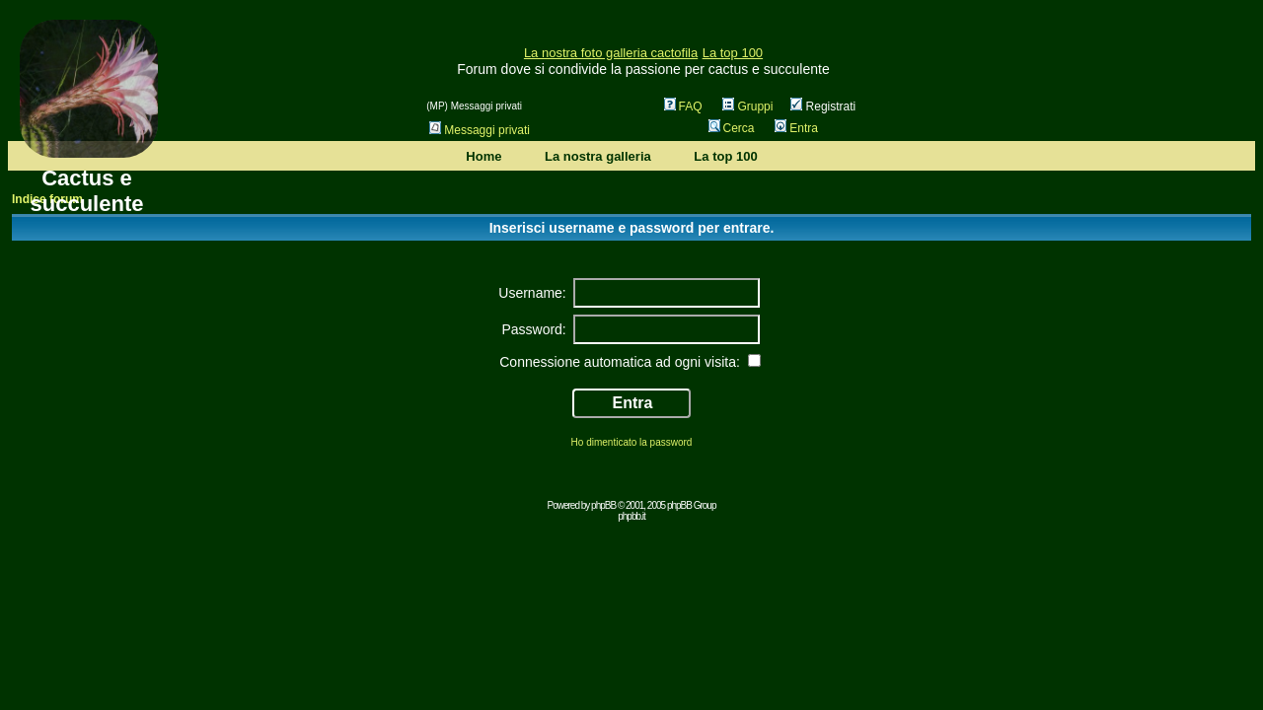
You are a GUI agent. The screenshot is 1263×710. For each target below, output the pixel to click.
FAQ (683, 106)
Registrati (822, 106)
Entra (796, 128)
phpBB (603, 505)
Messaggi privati (479, 130)
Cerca (731, 128)
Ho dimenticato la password (632, 442)
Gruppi (747, 106)
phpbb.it (631, 516)
